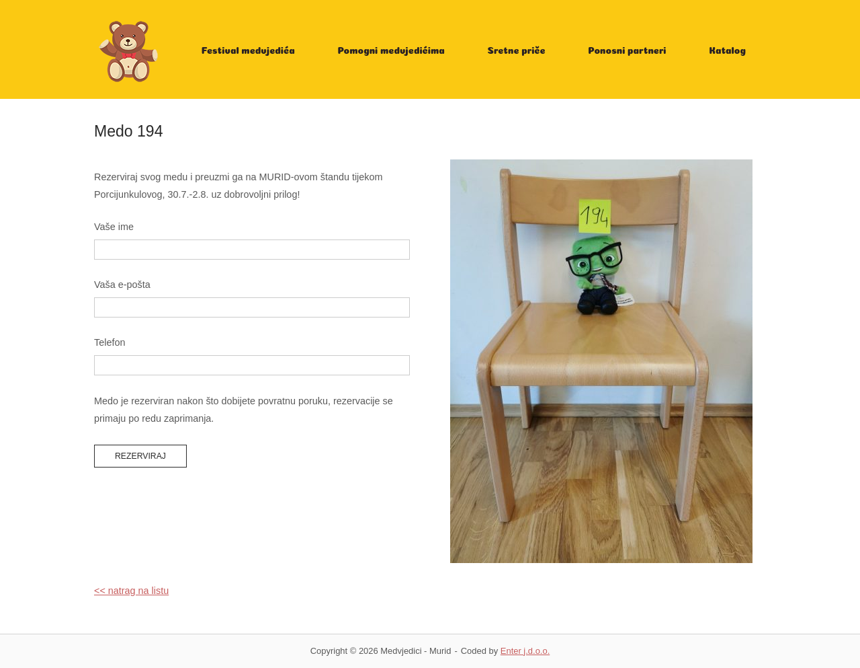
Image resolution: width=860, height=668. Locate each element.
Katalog (727, 49)
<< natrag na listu (131, 590)
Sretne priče (517, 49)
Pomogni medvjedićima (390, 49)
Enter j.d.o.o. (525, 651)
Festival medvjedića (248, 49)
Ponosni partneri (627, 49)
